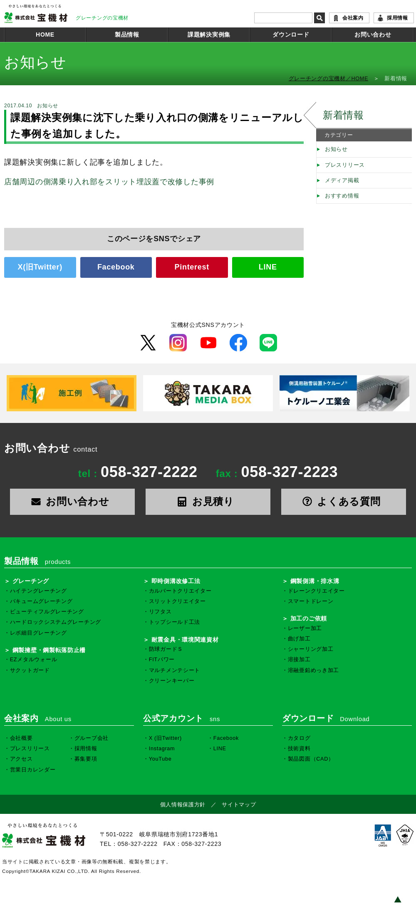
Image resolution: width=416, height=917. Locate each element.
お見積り (208, 501)
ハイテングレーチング (38, 591)
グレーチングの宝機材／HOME (329, 79)
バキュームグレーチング (41, 601)
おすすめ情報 (342, 196)
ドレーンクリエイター (316, 591)
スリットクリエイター (177, 601)
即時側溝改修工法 (176, 581)
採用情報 (397, 18)
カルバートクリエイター (180, 591)
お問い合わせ (372, 34)
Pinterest (192, 267)
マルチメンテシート (174, 670)
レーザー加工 (305, 628)
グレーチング (30, 581)
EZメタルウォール (33, 659)
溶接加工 (299, 659)
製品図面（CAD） (311, 759)
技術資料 (299, 748)
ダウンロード (290, 34)
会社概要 (21, 738)
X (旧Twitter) (165, 738)
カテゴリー (338, 135)
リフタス (160, 612)
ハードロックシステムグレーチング (55, 622)
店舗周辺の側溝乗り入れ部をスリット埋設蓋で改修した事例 (109, 182)
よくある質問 (344, 501)
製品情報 (127, 34)
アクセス (21, 759)
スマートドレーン (311, 601)
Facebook (116, 267)
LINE (268, 267)
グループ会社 (91, 738)
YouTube (160, 759)
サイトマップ (239, 805)
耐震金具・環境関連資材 (185, 639)
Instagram (162, 748)
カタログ (299, 738)
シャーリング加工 (311, 649)
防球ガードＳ (166, 649)
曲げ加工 (299, 639)
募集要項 (85, 759)
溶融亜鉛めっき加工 (313, 670)
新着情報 (343, 115)
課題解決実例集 (209, 34)
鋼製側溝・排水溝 (314, 581)
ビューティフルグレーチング (47, 612)
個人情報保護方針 (183, 805)
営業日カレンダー (33, 770)
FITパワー (162, 659)
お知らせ (336, 149)
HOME (45, 34)
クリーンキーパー (172, 681)
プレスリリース (345, 165)
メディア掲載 (342, 180)
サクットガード (30, 670)
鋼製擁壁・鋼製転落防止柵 (49, 650)
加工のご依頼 (308, 618)
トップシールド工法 (174, 622)
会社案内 (353, 18)
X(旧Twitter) (40, 267)
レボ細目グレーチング (38, 633)
